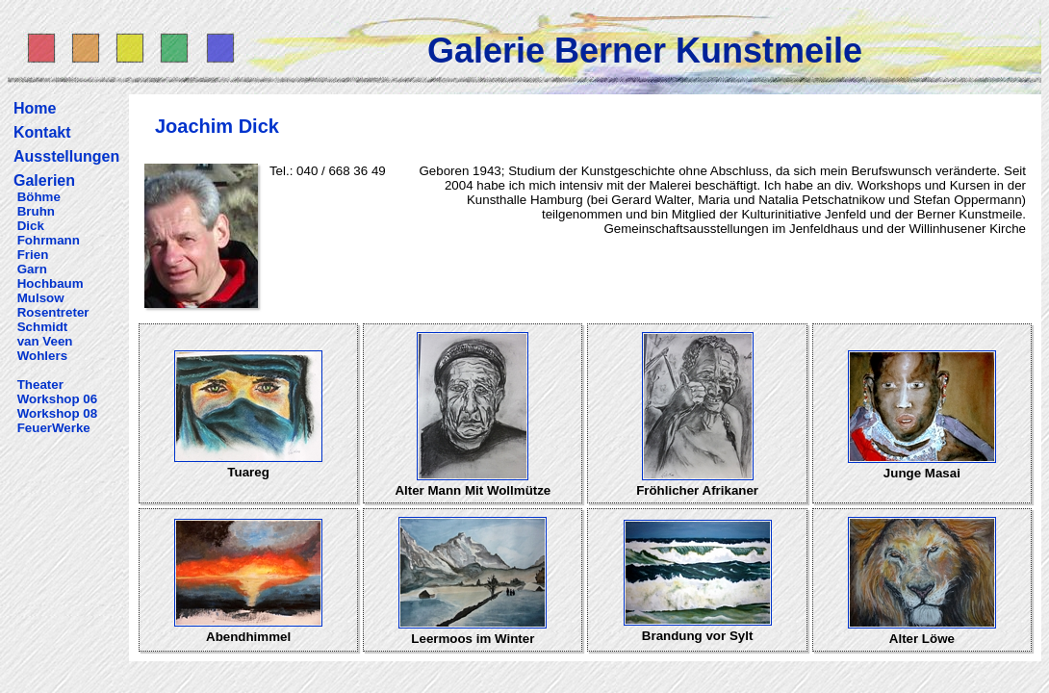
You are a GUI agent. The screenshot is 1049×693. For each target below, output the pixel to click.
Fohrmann (48, 240)
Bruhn (36, 211)
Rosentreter (53, 312)
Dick (30, 225)
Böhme (39, 197)
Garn (32, 269)
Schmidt (42, 327)
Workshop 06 (57, 399)
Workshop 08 (57, 413)
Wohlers (42, 355)
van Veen (45, 341)
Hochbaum (50, 283)
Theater (40, 384)
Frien (33, 254)
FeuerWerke (53, 428)
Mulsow (40, 298)
